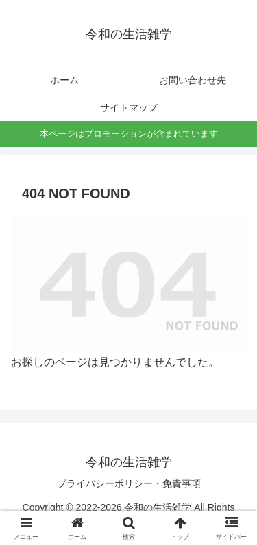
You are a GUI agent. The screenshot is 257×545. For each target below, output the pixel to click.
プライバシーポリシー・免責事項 (129, 483)
